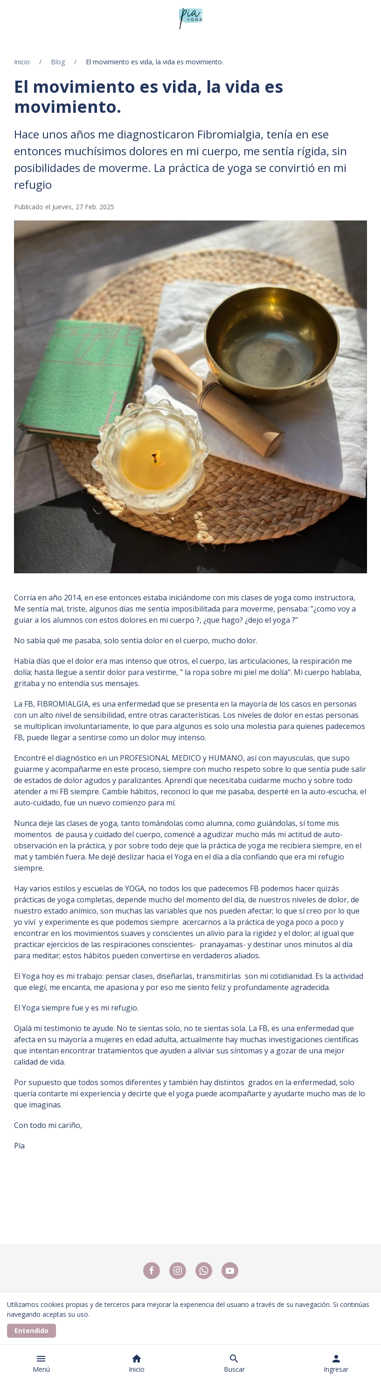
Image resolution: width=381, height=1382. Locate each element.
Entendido (31, 1330)
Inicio (22, 61)
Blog (58, 61)
